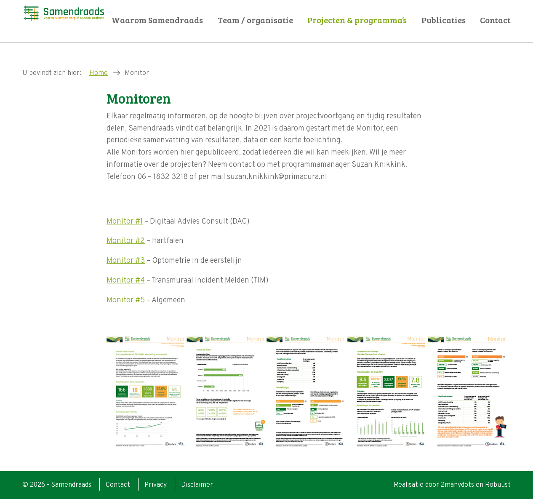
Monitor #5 (126, 300)
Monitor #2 (126, 241)
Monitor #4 (126, 281)
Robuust (498, 485)
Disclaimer (197, 485)
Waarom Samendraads (157, 20)
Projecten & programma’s (357, 20)
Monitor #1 (125, 222)
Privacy (155, 485)
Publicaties (443, 20)
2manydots (457, 485)
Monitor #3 (126, 261)
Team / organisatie (255, 20)
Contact (495, 20)
